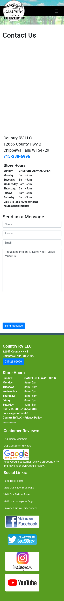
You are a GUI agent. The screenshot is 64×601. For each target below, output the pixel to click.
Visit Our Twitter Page (17, 494)
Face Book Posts (14, 480)
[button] (13, 361)
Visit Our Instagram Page (18, 501)
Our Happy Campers (15, 438)
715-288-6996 (16, 156)
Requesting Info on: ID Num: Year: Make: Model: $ (32, 270)
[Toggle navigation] (56, 11)
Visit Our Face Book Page (19, 487)
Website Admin (9, 422)
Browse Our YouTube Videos (21, 508)
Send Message (14, 325)
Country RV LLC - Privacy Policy (22, 417)
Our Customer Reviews (17, 445)
